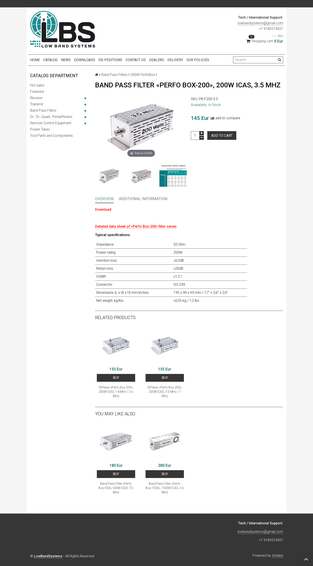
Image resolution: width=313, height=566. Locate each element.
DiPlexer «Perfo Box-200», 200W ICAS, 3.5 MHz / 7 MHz (165, 392)
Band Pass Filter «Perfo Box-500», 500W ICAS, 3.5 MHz (116, 488)
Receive (36, 98)
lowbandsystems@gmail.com (260, 23)
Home (35, 60)
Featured (37, 92)
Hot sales (37, 85)
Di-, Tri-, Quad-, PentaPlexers (51, 117)
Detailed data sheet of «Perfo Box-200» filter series (136, 226)
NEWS (66, 60)
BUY (116, 378)
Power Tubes (40, 129)
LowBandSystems (48, 556)
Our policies (198, 60)
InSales (277, 555)
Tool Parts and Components (51, 136)
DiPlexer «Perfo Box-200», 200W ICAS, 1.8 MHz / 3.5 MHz (116, 392)
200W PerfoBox (143, 75)
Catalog (50, 60)
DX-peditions (110, 60)
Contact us (136, 60)
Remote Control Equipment (50, 123)
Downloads (84, 60)
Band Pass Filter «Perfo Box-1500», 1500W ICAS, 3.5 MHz (165, 488)
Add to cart (221, 136)
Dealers (156, 60)
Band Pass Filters (43, 110)
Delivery (175, 60)
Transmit (36, 104)
